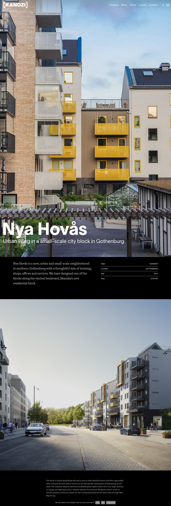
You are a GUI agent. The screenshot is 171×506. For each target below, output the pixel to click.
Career (142, 5)
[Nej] (168, 503)
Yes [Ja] (97, 502)
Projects (114, 5)
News (124, 5)
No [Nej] (103, 502)
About (133, 5)
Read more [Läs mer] (111, 502)
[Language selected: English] (167, 5)
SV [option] (168, 5)
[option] (167, 5)
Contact (153, 5)
